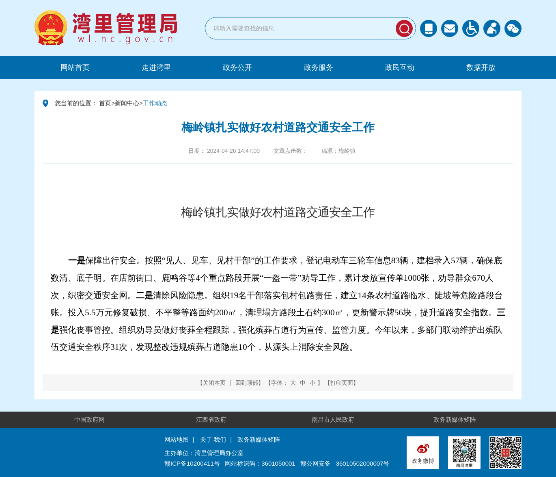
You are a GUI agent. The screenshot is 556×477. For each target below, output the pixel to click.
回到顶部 (246, 382)
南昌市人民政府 (333, 419)
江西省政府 (211, 419)
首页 (105, 103)
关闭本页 (214, 382)
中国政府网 (89, 419)
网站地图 (176, 439)
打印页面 (341, 382)
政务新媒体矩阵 (454, 419)
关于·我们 (213, 439)
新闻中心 (127, 103)
